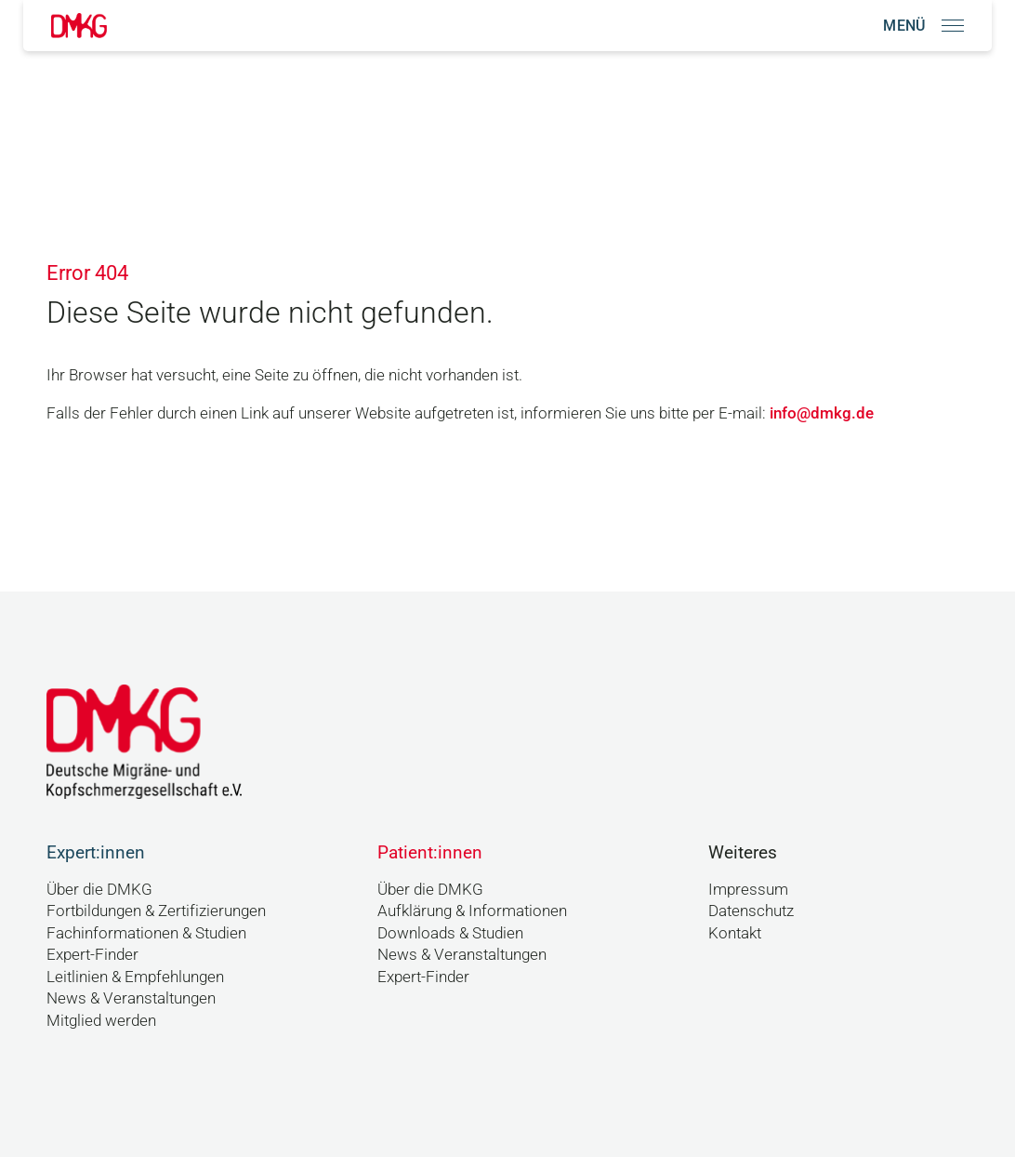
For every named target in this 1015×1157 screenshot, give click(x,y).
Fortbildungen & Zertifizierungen (156, 910)
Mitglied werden (101, 1020)
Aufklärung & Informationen (472, 910)
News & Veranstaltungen (131, 998)
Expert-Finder (92, 954)
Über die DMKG (99, 889)
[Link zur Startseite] (79, 25)
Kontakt (734, 933)
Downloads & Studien (450, 933)
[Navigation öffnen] (923, 25)
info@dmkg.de (822, 413)
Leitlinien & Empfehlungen (135, 976)
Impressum (748, 889)
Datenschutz (751, 910)
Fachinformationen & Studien (146, 933)
